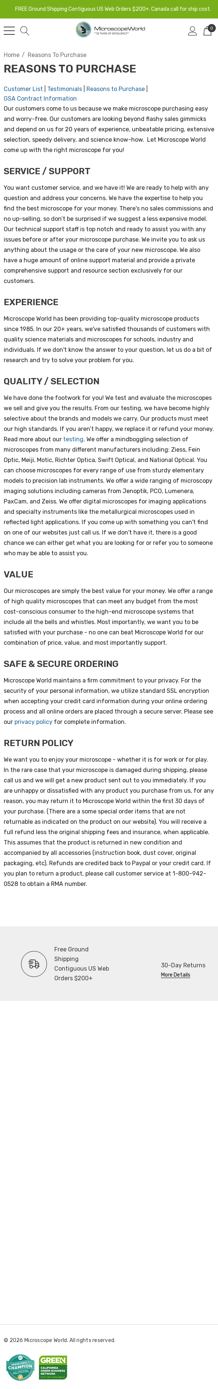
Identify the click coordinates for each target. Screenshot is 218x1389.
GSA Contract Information (40, 98)
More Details (175, 975)
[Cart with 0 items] (207, 31)
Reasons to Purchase (115, 88)
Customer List (23, 88)
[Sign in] (192, 31)
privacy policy (33, 721)
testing (73, 439)
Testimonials (64, 88)
